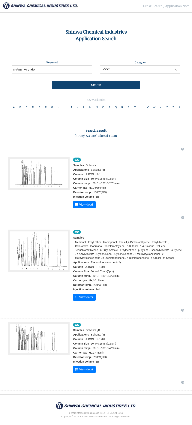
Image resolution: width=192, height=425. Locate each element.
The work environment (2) (106, 262)
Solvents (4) (98, 334)
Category (140, 62)
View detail (84, 204)
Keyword (52, 62)
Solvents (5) (98, 169)
